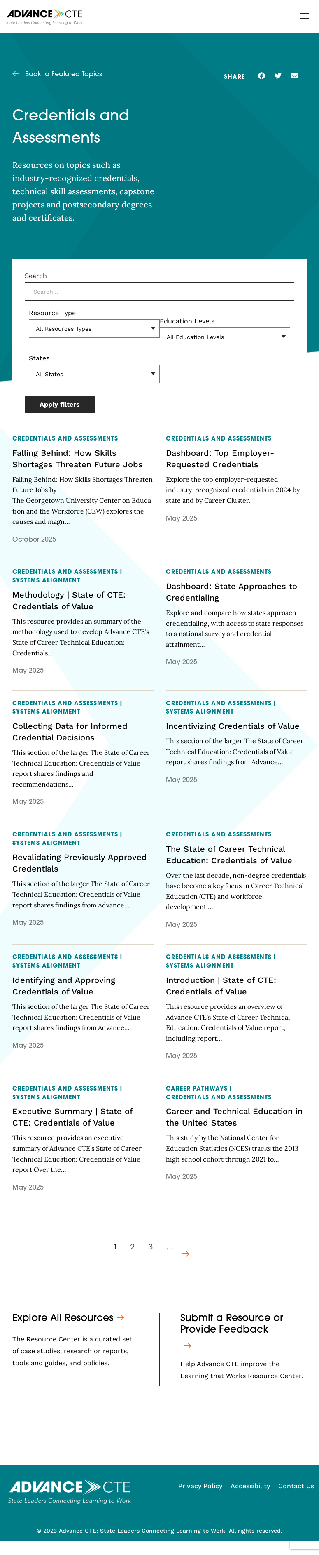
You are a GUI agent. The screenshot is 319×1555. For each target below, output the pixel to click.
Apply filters (60, 404)
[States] (94, 374)
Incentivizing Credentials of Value (233, 726)
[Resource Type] (94, 328)
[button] (304, 16)
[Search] (159, 291)
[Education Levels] (225, 336)
